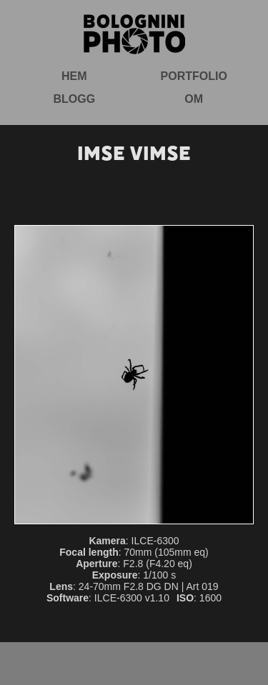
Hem (74, 76)
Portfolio (194, 76)
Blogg (74, 99)
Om (193, 99)
